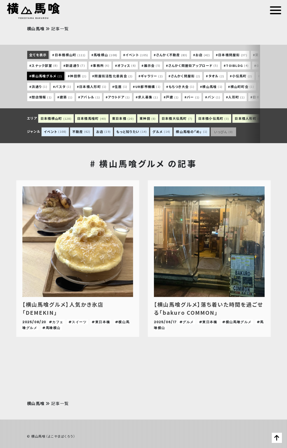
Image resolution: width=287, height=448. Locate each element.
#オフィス (125, 65)
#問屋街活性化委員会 (112, 76)
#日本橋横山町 (68, 55)
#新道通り (74, 65)
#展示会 (150, 65)
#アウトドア (118, 97)
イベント (55, 131)
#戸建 (171, 97)
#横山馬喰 (211, 86)
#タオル (215, 76)
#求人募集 (147, 97)
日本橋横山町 (55, 118)
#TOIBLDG (236, 65)
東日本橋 (123, 118)
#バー (192, 97)
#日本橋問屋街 (231, 55)
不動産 (81, 131)
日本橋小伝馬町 (213, 118)
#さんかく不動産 (170, 55)
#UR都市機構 (147, 86)
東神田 (147, 118)
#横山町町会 (241, 86)
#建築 (65, 97)
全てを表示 (38, 54)
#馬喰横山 (104, 55)
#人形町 (235, 97)
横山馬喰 (36, 28)
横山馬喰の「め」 (191, 131)
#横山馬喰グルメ (45, 76)
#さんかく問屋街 (184, 76)
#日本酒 (259, 97)
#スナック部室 (43, 65)
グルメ (161, 131)
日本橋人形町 (248, 118)
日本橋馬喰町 (91, 118)
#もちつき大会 (180, 86)
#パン (212, 97)
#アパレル (89, 97)
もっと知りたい (131, 131)
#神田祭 (77, 76)
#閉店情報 (40, 97)
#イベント (135, 55)
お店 (103, 131)
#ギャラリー (150, 76)
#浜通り (38, 86)
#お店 (201, 55)
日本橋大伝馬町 (177, 118)
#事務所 (100, 65)
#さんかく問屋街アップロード (192, 65)
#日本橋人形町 (92, 86)
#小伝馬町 (241, 76)
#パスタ (62, 86)
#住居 (119, 86)
